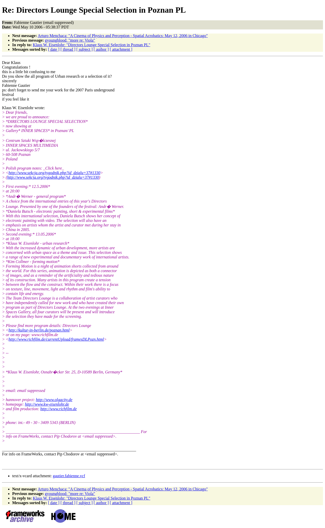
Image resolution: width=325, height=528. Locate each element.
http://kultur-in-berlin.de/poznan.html (39, 330)
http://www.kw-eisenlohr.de (47, 404)
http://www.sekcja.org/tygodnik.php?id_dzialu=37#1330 (54, 173)
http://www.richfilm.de (58, 409)
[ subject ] (84, 49)
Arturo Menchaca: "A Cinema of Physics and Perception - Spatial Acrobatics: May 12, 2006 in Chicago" (123, 36)
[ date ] (53, 49)
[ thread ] (67, 49)
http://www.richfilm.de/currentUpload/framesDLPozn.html (56, 339)
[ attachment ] (121, 49)
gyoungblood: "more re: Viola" (70, 40)
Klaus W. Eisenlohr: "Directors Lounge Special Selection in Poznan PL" (91, 45)
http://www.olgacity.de (54, 400)
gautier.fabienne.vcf (69, 476)
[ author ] (101, 49)
